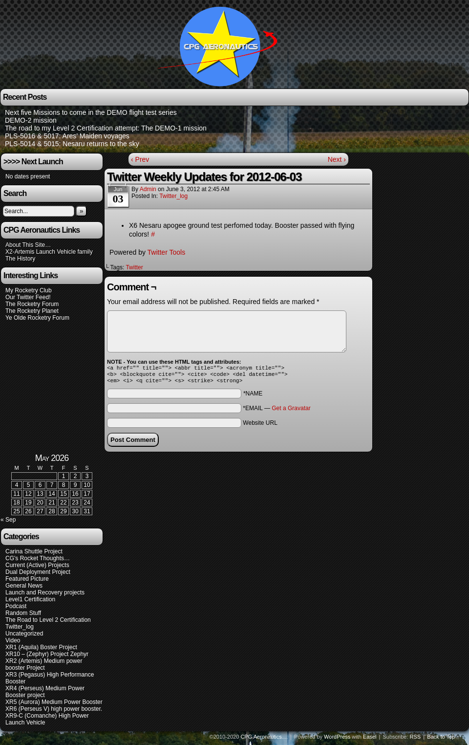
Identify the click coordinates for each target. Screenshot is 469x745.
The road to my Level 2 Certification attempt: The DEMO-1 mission (106, 128)
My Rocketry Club (28, 290)
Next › (337, 159)
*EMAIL (276, 411)
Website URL (260, 425)
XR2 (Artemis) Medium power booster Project (43, 667)
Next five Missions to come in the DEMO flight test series (91, 112)
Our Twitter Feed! (27, 297)
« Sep (8, 522)
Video (12, 643)
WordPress (337, 740)
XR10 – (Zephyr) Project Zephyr (46, 657)
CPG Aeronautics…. (221, 45)
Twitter (134, 267)
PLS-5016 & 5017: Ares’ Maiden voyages (67, 136)
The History (20, 258)
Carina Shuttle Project (34, 554)
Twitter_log (173, 196)
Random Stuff (23, 616)
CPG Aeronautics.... (264, 740)
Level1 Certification (30, 602)
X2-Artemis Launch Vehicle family (49, 251)
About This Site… (28, 244)
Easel (370, 740)
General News (24, 588)
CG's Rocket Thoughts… (37, 561)
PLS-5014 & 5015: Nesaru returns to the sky (72, 144)
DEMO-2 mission (31, 120)
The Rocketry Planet (32, 310)
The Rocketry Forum (32, 304)
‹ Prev (140, 159)
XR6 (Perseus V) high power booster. (53, 711)
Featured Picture (27, 581)
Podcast (15, 609)
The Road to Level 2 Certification (48, 622)
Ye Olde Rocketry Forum (37, 317)
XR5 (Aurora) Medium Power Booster (54, 704)
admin (148, 189)
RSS (415, 740)
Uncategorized (24, 636)
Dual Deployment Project (37, 574)
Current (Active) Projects (37, 568)
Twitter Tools (167, 252)
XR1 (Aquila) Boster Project (41, 650)
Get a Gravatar (291, 411)
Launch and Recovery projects (45, 595)
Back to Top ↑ (443, 740)
